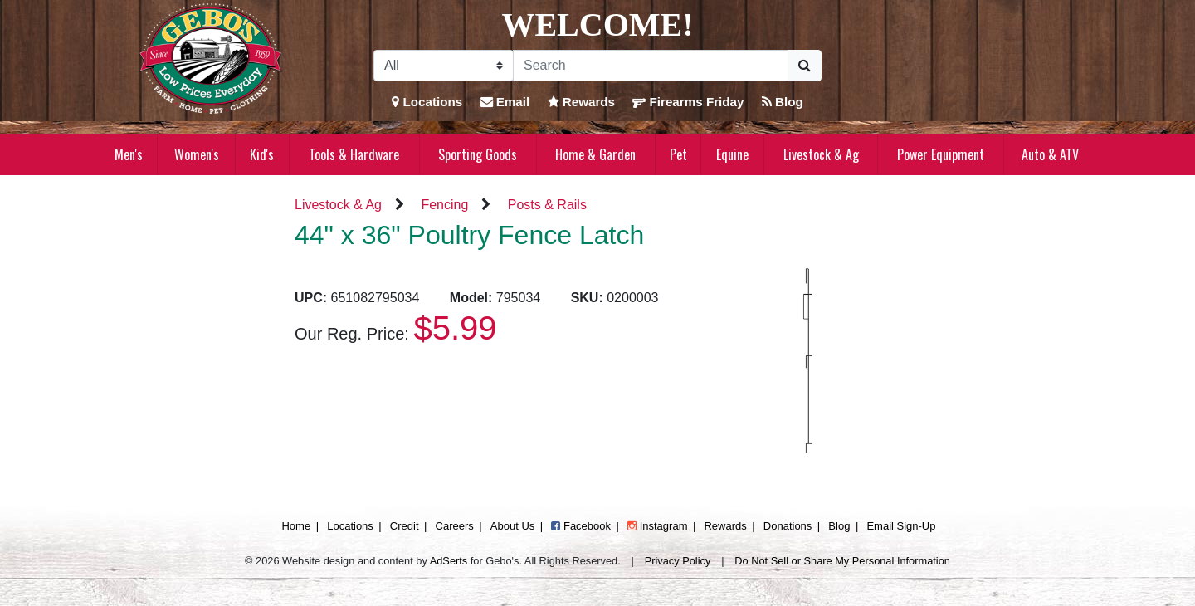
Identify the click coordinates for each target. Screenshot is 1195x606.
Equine (732, 154)
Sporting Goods (477, 154)
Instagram (657, 526)
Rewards (582, 102)
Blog (782, 102)
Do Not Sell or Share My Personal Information (842, 561)
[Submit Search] (805, 65)
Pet (678, 154)
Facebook (581, 526)
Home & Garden (595, 154)
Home (295, 526)
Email (505, 102)
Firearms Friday (688, 102)
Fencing (444, 205)
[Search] (650, 65)
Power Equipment (940, 154)
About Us (512, 526)
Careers (455, 526)
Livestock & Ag (821, 154)
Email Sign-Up (900, 526)
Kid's (262, 154)
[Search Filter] (443, 65)
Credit (404, 526)
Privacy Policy (678, 561)
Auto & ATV (1050, 154)
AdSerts (449, 561)
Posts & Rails (547, 205)
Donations (787, 526)
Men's (129, 154)
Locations (427, 102)
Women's (196, 154)
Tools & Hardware (354, 154)
